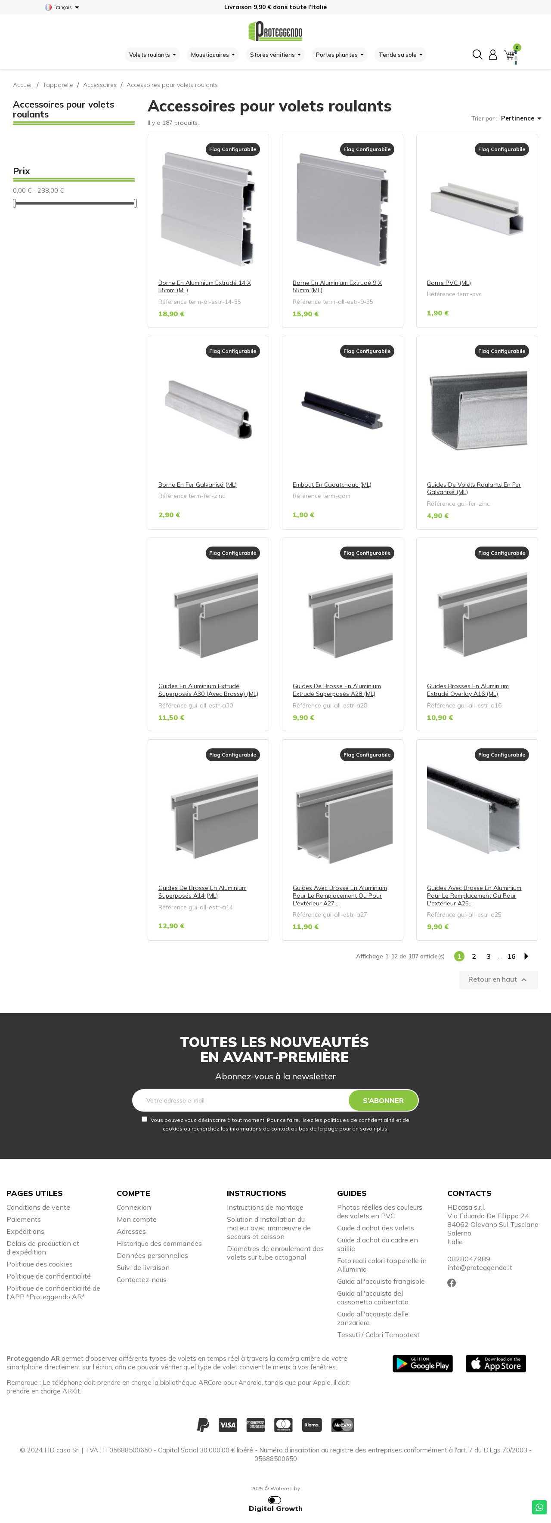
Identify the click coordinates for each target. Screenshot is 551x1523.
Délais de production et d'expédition (42, 1247)
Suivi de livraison (143, 1267)
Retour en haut (498, 980)
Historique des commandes (159, 1243)
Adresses (131, 1231)
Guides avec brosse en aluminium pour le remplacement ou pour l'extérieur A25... (474, 895)
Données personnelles (152, 1255)
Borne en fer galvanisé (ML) (197, 484)
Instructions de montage (265, 1207)
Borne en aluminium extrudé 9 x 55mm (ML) (337, 286)
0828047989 (468, 1258)
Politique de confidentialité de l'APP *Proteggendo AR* (53, 1292)
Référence (172, 302)
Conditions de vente (38, 1207)
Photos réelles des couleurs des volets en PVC (379, 1211)
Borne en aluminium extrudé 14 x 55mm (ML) (204, 286)
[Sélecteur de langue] (63, 7)
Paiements (23, 1219)
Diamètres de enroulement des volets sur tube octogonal (275, 1252)
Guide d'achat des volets (375, 1227)
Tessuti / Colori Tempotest (378, 1334)
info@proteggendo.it (479, 1267)
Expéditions (25, 1231)
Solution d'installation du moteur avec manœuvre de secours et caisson (269, 1228)
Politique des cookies (39, 1264)
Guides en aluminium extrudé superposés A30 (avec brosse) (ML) (208, 690)
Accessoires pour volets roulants (63, 109)
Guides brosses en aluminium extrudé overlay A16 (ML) (468, 690)
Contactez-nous (142, 1279)
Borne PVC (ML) (449, 283)
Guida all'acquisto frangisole (381, 1281)
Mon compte (137, 1219)
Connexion (134, 1207)
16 (511, 956)
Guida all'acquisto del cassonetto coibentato (373, 1297)
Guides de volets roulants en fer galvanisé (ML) (474, 488)
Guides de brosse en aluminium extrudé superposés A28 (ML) (337, 690)
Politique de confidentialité (48, 1276)
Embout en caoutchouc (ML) (332, 484)
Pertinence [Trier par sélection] (523, 118)
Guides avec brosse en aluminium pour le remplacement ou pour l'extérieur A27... (340, 895)
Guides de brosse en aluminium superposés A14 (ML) (202, 891)
